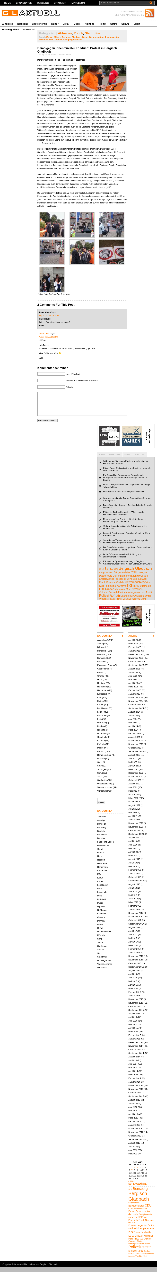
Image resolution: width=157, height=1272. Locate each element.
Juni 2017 (133, 939)
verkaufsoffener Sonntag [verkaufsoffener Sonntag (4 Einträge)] (119, 604)
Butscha (101, 666)
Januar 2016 (134, 1000)
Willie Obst (44, 334)
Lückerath (101, 720)
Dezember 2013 (135, 1090)
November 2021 (135, 806)
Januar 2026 (134, 655)
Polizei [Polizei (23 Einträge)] (104, 600)
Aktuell (127, 459)
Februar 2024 (134, 738)
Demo (85, 37)
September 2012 (136, 1144)
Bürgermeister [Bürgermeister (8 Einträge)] (122, 577)
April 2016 (133, 990)
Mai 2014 (132, 1072)
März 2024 (133, 734)
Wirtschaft (29, 29)
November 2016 (135, 964)
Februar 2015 (134, 1040)
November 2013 (135, 1094)
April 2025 (133, 688)
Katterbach (102, 699)
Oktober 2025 (134, 666)
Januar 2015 (134, 1043)
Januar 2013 (134, 1130)
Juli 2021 (132, 814)
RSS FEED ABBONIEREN (132, 11)
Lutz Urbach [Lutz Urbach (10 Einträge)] (106, 594)
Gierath (100, 677)
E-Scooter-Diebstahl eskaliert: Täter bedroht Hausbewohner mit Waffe (123, 518)
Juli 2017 (132, 936)
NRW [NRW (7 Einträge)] (135, 594)
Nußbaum (101, 738)
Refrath (100, 756)
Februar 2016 (134, 997)
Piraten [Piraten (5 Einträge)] (122, 597)
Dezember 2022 (135, 778)
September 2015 (136, 1015)
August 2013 (134, 1104)
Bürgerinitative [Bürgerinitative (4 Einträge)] (106, 577)
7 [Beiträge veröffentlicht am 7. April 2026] (131, 1175)
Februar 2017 (134, 954)
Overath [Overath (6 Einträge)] (113, 597)
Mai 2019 (132, 871)
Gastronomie (39, 23)
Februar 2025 (134, 695)
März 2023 (133, 774)
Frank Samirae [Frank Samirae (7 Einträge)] (107, 587)
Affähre (57, 37)
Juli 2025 (132, 677)
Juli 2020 (132, 846)
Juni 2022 (133, 792)
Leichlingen (102, 713)
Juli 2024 (132, 720)
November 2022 (135, 781)
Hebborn (101, 688)
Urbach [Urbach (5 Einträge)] (103, 603)
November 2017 (135, 921)
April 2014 (133, 1076)
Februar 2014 (134, 1083)
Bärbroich (101, 652)
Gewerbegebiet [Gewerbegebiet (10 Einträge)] (134, 586)
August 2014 (134, 1061)
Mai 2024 (132, 727)
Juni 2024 (133, 724)
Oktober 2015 (134, 1011)
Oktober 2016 (134, 968)
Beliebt (102, 459)
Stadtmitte (92, 33)
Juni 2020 (133, 849)
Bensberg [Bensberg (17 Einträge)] (111, 573)
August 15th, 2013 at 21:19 (49, 315)
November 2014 (135, 1051)
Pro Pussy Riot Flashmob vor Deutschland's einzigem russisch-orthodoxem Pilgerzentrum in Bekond (125, 482)
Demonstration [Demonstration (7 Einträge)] (128, 580)
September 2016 (136, 972)
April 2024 (133, 731)
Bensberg (101, 655)
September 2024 (136, 713)
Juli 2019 (132, 867)
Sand (99, 767)
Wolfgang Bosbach (72, 39)
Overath (101, 745)
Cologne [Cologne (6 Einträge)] (142, 577)
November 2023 (135, 749)
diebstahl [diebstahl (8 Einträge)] (142, 580)
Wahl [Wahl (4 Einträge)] (143, 604)
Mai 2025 (132, 684)
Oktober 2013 (134, 1097)
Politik (102, 23)
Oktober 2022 (134, 785)
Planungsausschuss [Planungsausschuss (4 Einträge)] (136, 597)
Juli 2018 (132, 893)
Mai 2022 (132, 796)
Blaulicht (22, 23)
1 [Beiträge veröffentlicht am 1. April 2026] (134, 1172)
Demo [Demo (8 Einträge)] (116, 580)
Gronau (100, 681)
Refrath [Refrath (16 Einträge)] (115, 600)
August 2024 (134, 717)
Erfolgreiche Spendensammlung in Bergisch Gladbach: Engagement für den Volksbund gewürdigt (127, 567)
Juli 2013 (132, 1108)
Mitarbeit (60, 3)
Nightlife (89, 23)
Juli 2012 (132, 1151)
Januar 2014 (134, 1087)
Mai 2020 (132, 853)
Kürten (100, 709)
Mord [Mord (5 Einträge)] (128, 594)
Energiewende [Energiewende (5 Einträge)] (106, 583)
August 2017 (134, 932)
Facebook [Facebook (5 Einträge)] (119, 583)
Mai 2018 (132, 900)
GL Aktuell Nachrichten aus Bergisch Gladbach (36, 1269)
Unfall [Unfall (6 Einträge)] (148, 600)
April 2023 (133, 770)
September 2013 (136, 1101)
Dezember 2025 (135, 659)
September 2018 (136, 885)
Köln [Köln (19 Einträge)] (130, 590)
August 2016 (134, 975)
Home (7, 3)
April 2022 (133, 799)
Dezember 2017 (135, 918)
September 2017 (136, 928)
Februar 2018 (134, 911)
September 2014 (136, 1058)
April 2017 (133, 946)
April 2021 (133, 821)
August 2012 (134, 1148)
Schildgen (101, 774)
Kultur (55, 23)
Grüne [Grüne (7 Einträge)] (147, 587)
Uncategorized (10, 29)
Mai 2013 (132, 1115)
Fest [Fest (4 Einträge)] (133, 584)
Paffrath (101, 749)
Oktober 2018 (134, 882)
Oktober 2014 (134, 1054)
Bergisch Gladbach (71, 37)
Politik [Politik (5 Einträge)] (149, 597)
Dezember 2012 (135, 1133)
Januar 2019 (134, 878)
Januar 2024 (134, 742)
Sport (137, 23)
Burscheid (102, 663)
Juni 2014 (133, 1069)
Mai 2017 (132, 943)
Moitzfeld (101, 727)
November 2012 (135, 1137)
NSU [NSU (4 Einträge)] (140, 594)
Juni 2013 (133, 1112)
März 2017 (133, 950)
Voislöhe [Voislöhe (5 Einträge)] (135, 603)
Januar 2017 (134, 957)
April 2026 (133, 645)
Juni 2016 (133, 982)
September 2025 (136, 670)
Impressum (78, 3)
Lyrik (99, 724)
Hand (99, 684)
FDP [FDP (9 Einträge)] (128, 583)
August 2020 (134, 842)
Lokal (66, 23)
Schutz (125, 23)
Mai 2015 (132, 1029)
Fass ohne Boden (105, 670)
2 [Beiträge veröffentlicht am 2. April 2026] (137, 1172)
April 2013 (133, 1119)
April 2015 (133, 1033)
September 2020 (136, 839)
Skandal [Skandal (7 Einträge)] (125, 600)
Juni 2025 (133, 681)
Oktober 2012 (134, 1140)
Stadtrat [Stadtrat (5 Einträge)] (140, 600)
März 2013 (133, 1122)
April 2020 (133, 857)
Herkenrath (102, 695)
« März (131, 1186)
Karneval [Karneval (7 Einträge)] (122, 590)
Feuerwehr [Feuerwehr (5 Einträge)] (141, 583)
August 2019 (134, 864)
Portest (58, 39)
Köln (99, 702)
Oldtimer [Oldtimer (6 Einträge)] (103, 597)
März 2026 (133, 648)
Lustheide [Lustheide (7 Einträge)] (145, 590)
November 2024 (135, 706)
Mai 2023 (132, 767)
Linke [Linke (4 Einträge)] (137, 591)
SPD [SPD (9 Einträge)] (133, 600)
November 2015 (135, 1007)
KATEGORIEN (104, 640)
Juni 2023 (133, 763)
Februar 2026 (134, 652)
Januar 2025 (134, 699)
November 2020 (135, 831)
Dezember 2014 (135, 1047)
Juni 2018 (133, 896)
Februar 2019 (134, 875)
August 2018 (134, 889)
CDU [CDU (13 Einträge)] (134, 577)
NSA (51, 39)
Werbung (43, 3)
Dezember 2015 (135, 1004)
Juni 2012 (133, 1155)
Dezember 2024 (135, 702)
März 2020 (133, 860)
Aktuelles (7, 23)
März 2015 (133, 1036)
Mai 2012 (132, 1158)
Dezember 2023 (135, 745)
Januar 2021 (134, 824)
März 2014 (133, 1079)
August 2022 (134, 788)
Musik (76, 23)
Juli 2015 (132, 1022)
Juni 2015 (133, 1025)
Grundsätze (24, 3)
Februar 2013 (134, 1126)
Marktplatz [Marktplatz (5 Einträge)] (120, 594)
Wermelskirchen (104, 792)
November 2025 (135, 663)
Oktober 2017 (134, 925)
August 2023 (134, 760)
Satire (113, 23)
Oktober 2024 (134, 709)
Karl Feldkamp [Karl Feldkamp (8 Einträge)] (107, 590)
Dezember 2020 (135, 828)
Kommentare (114, 459)
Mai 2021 (132, 817)
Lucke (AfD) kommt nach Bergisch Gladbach (124, 496)
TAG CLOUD (139, 459)
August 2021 (134, 810)
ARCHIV (132, 640)
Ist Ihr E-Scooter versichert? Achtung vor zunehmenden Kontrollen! (122, 560)
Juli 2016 (132, 979)
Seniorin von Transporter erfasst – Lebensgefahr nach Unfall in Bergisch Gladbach (125, 546)
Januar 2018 (134, 914)
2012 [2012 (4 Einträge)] (101, 574)
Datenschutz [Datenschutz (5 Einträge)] (105, 580)
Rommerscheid (104, 760)
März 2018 (133, 907)
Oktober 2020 (134, 835)
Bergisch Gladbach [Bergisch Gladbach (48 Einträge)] (135, 573)
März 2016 (133, 993)
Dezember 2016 (135, 961)
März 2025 (133, 691)
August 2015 (134, 1018)
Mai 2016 (132, 986)
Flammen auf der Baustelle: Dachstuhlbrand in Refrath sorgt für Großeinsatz (124, 525)
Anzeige (101, 648)
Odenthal (101, 742)
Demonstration (96, 37)
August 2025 (134, 673)
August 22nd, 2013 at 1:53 (48, 337)
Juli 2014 (132, 1065)
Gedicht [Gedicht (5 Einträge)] (120, 587)
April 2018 (133, 903)
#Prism (48, 37)
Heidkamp (102, 691)
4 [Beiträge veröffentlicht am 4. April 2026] (142, 1172)
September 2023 (136, 756)
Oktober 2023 (134, 752)
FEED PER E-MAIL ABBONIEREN (129, 15)
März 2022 (133, 803)
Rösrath (101, 763)
